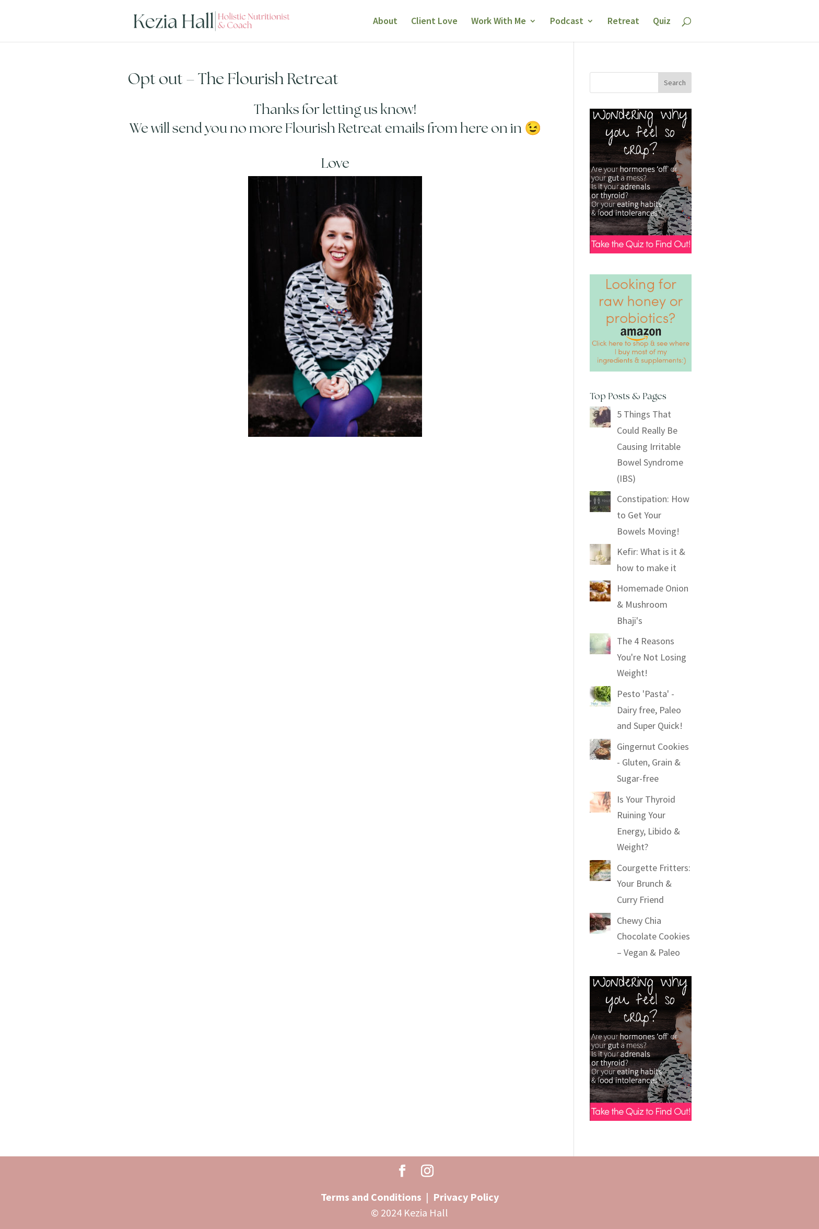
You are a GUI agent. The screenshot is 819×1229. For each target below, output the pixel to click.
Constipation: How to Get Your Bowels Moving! (653, 515)
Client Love (434, 22)
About (385, 22)
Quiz (662, 22)
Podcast (566, 22)
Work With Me (498, 22)
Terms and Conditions (371, 1196)
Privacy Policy (466, 1196)
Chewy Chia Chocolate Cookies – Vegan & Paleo (653, 936)
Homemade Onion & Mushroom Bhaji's (652, 604)
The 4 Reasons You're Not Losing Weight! (651, 657)
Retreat (623, 22)
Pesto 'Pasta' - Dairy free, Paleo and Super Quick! (650, 710)
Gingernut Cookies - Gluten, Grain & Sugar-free (653, 762)
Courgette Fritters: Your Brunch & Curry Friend (654, 884)
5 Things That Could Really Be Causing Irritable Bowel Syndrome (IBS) (650, 446)
